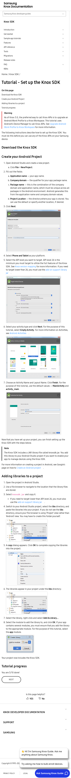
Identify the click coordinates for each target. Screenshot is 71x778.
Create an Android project (29, 467)
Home (4, 74)
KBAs (6, 68)
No (42, 698)
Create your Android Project (13, 99)
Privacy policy (9, 773)
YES (29, 698)
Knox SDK (14, 74)
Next (11, 679)
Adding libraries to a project (13, 103)
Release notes (9, 60)
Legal (25, 773)
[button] (24, 709)
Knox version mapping (25, 266)
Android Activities (18, 333)
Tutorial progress (8, 107)
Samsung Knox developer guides (17, 13)
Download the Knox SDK (12, 94)
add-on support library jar (30, 502)
